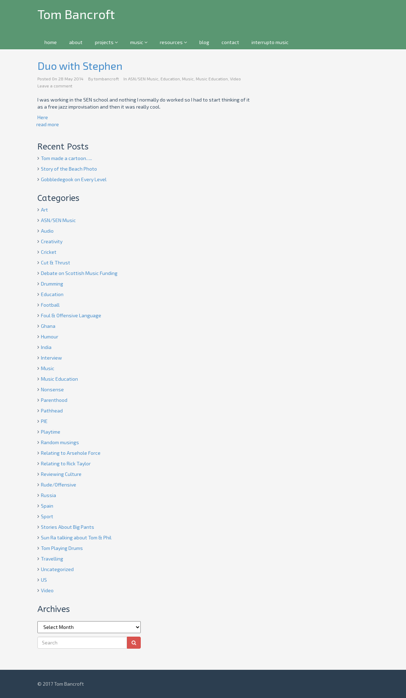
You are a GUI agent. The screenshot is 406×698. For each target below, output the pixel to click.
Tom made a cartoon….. (66, 158)
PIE (44, 421)
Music (188, 78)
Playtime (50, 432)
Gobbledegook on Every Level (74, 179)
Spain (47, 506)
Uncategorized (57, 569)
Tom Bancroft (76, 14)
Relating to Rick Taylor (66, 463)
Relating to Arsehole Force (71, 453)
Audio (47, 231)
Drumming (52, 284)
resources (173, 42)
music (138, 42)
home (50, 42)
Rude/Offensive (58, 485)
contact (230, 42)
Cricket (48, 252)
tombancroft (106, 78)
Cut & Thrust (55, 262)
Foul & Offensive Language (71, 315)
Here (42, 117)
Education (170, 78)
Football (50, 305)
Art (44, 210)
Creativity (51, 241)
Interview (51, 358)
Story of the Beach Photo (69, 169)
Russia (48, 495)
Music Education (212, 78)
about (76, 42)
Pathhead (52, 411)
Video (235, 78)
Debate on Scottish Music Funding (79, 273)
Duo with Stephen (79, 65)
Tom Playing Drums (62, 548)
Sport (47, 516)
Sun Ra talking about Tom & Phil (76, 537)
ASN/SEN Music (143, 78)
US (44, 580)
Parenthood (54, 400)
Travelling (52, 559)
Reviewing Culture (61, 474)
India (46, 347)
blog (204, 42)
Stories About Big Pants (67, 527)
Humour (49, 336)
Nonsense (52, 389)
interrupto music (270, 42)
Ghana (48, 326)
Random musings (60, 442)
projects (106, 42)
